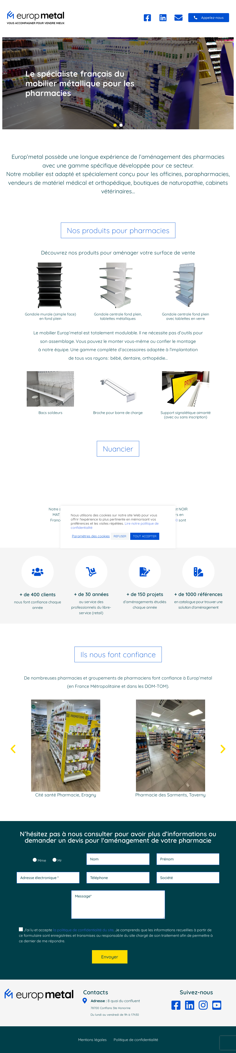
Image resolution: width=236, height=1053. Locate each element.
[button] (208, 17)
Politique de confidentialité (136, 1039)
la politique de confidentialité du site (83, 930)
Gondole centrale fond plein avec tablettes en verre (185, 316)
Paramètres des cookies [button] (91, 536)
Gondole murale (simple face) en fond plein (50, 316)
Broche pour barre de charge (118, 412)
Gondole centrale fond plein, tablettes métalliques (118, 316)
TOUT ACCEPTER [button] (144, 536)
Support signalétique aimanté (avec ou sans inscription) (186, 414)
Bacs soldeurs (50, 412)
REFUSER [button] (120, 536)
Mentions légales (92, 1039)
